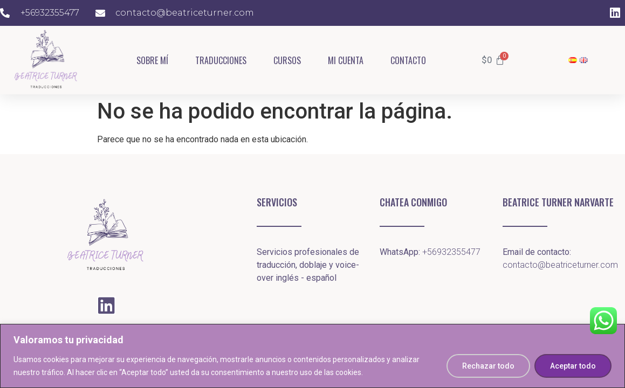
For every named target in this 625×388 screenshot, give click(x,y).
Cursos (287, 60)
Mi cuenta (345, 60)
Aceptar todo (573, 366)
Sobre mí (152, 60)
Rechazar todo (488, 366)
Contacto (408, 60)
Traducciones (220, 60)
